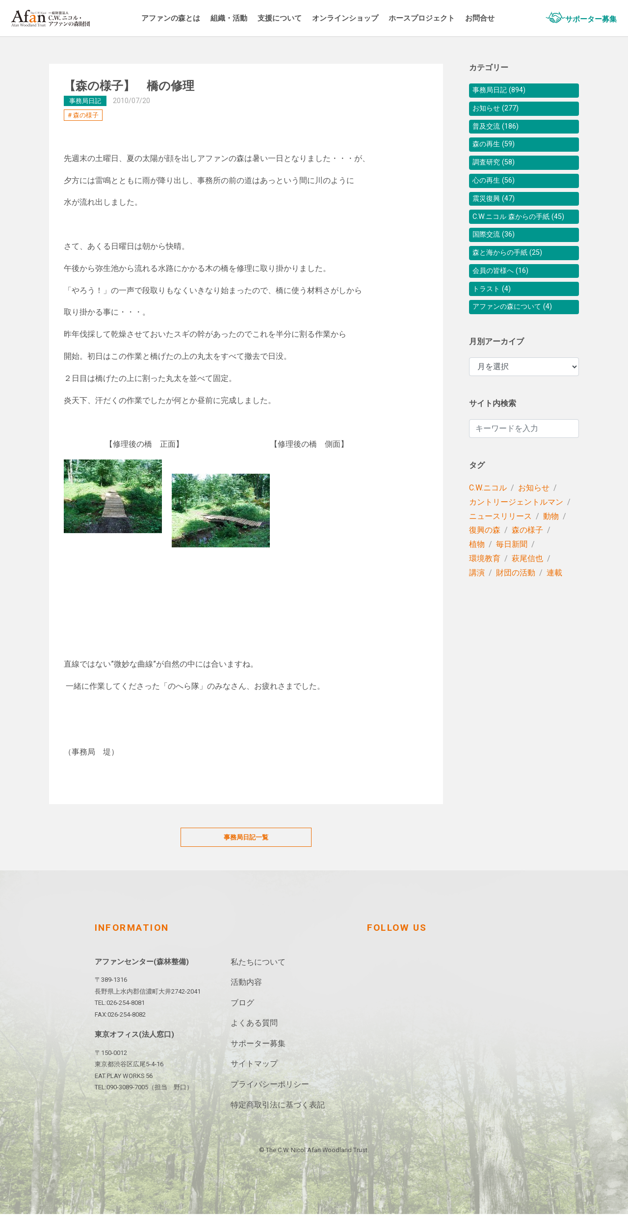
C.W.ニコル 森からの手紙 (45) (524, 232)
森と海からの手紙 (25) (512, 275)
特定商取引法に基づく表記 (278, 1105)
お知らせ (534, 516)
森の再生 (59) (496, 150)
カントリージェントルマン (516, 530)
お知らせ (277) (498, 110)
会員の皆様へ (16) (504, 295)
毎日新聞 (511, 572)
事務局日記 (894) (502, 91)
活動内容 (246, 983)
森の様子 (86, 115)
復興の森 (484, 558)
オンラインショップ (367, 18)
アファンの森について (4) (518, 334)
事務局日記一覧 (246, 837)
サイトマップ (254, 1064)
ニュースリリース (500, 544)
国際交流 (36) (496, 256)
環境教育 (484, 587)
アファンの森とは (183, 18)
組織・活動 (244, 18)
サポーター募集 (585, 19)
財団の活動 (515, 601)
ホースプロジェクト (448, 18)
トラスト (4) (494, 315)
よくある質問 (254, 1023)
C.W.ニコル (488, 516)
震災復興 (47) (496, 209)
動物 (551, 544)
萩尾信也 (527, 587)
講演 (477, 601)
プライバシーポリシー (270, 1085)
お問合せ (509, 18)
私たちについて (258, 962)
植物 (477, 572)
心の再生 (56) (496, 189)
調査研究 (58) (496, 169)
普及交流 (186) (498, 130)
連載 (554, 601)
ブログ (242, 1003)
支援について (297, 18)
